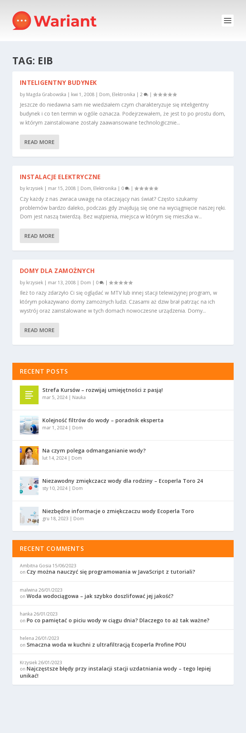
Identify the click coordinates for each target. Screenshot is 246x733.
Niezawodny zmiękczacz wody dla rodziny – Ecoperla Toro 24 (122, 480)
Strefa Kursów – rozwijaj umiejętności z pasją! (102, 389)
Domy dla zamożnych (57, 271)
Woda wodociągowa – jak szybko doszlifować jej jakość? (100, 595)
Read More (39, 141)
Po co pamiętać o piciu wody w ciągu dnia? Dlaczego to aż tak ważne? (118, 620)
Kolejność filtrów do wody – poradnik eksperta (103, 420)
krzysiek (34, 188)
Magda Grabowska (46, 94)
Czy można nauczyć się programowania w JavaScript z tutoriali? (111, 571)
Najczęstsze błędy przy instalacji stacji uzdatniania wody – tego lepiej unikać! (115, 672)
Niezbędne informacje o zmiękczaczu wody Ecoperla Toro (118, 511)
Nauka (79, 397)
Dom (104, 94)
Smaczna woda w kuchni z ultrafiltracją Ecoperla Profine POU (106, 644)
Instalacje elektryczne (60, 176)
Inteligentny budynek (58, 83)
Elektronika (123, 94)
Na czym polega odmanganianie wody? (94, 450)
